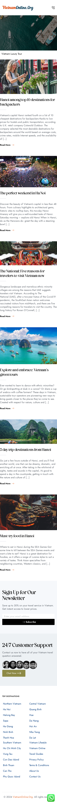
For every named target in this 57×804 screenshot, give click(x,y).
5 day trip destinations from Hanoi (25, 450)
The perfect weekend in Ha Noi (23, 193)
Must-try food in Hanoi (17, 536)
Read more (7, 144)
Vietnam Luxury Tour (12, 54)
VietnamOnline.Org (23, 797)
